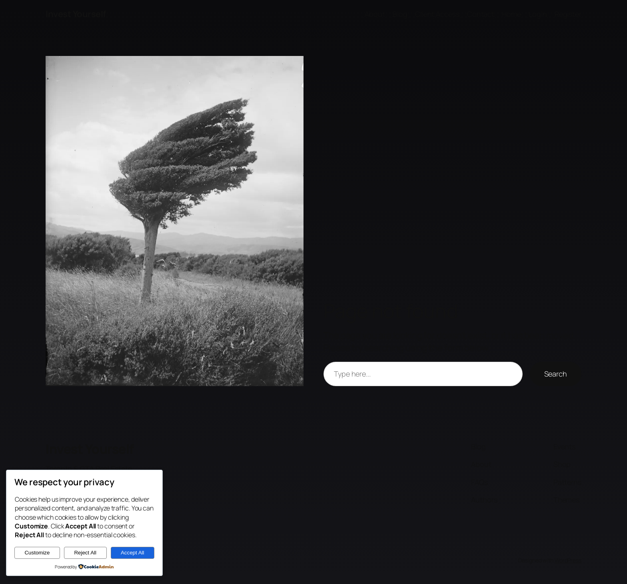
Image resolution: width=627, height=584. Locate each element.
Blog (400, 14)
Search (555, 374)
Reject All (85, 553)
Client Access (437, 14)
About (375, 14)
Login (538, 14)
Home (511, 14)
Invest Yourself (76, 14)
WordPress (568, 560)
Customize (37, 553)
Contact (480, 14)
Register (568, 14)
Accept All (132, 553)
